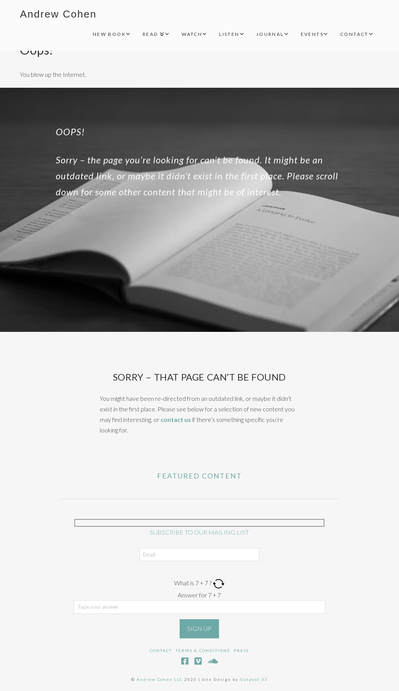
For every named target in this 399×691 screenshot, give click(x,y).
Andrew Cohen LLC (160, 679)
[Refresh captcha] (218, 582)
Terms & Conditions (203, 650)
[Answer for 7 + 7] (199, 606)
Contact (161, 650)
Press (241, 650)
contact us (176, 419)
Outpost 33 (254, 679)
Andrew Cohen (58, 14)
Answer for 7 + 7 (199, 595)
